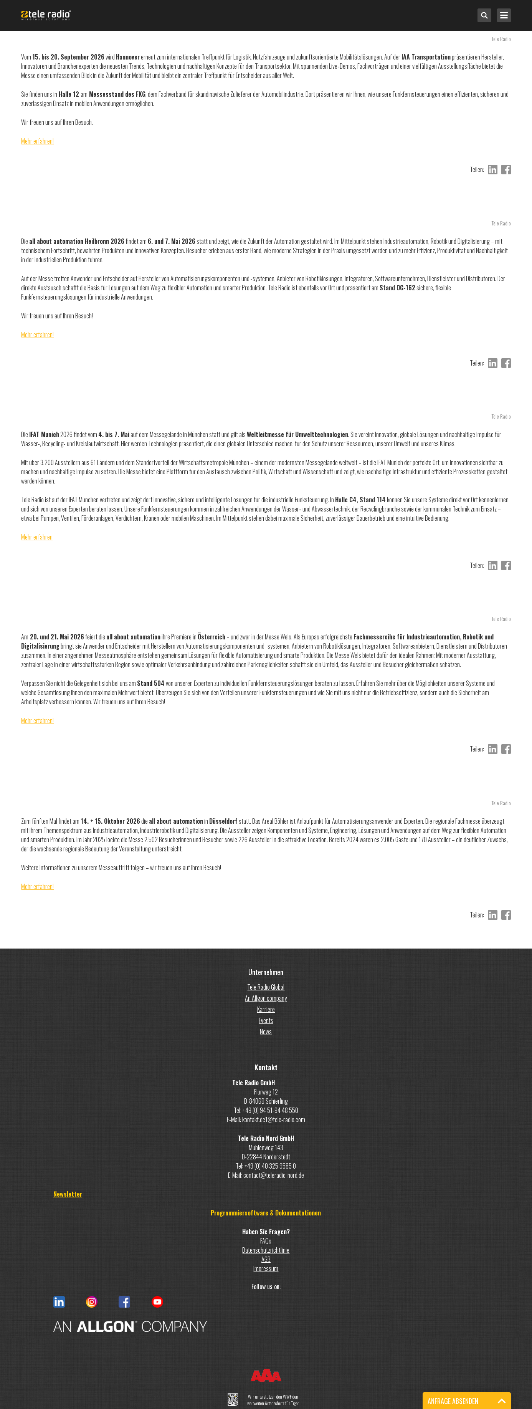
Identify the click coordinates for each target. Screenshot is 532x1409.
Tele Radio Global (265, 987)
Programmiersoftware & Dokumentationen (266, 1212)
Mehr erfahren (37, 536)
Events (266, 1020)
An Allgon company (266, 998)
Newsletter (67, 1194)
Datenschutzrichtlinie (265, 1250)
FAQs (265, 1240)
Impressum (265, 1268)
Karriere (266, 1009)
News (266, 1031)
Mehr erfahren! (37, 141)
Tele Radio (501, 39)
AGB (266, 1259)
